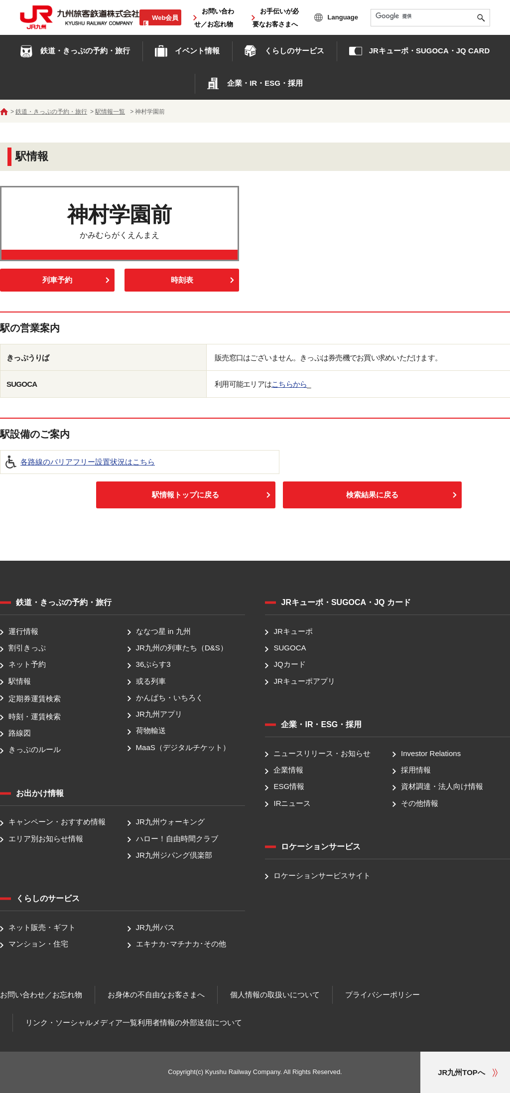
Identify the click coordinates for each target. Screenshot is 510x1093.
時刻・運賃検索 (34, 716)
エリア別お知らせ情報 (45, 838)
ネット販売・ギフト (42, 927)
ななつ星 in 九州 (163, 631)
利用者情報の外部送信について (189, 1022)
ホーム (4, 111)
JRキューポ (292, 631)
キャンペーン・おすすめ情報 (57, 822)
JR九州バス (155, 927)
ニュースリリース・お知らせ (322, 753)
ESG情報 (288, 786)
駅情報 (19, 681)
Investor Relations (431, 753)
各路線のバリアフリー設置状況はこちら (87, 462)
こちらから (289, 384)
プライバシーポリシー (382, 994)
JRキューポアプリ (304, 681)
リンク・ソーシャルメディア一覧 (81, 1022)
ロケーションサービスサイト (322, 875)
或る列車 (151, 681)
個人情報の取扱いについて (275, 994)
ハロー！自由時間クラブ (177, 838)
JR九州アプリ (159, 714)
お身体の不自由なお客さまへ (156, 994)
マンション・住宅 (38, 944)
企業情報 (288, 770)
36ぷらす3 (153, 664)
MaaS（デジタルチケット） (183, 747)
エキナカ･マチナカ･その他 (181, 944)
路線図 (19, 733)
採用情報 (416, 770)
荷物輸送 (151, 731)
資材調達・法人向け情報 (442, 786)
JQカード (289, 664)
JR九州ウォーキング (170, 822)
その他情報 (419, 803)
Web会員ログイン (162, 22)
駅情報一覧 (110, 111)
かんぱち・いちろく (169, 697)
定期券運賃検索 (34, 698)
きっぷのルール (34, 749)
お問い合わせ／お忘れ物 (41, 994)
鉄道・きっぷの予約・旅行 (51, 111)
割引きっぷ (27, 647)
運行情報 (23, 631)
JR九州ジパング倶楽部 (174, 855)
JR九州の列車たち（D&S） (182, 647)
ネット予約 (27, 664)
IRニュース (292, 803)
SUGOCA (289, 647)
